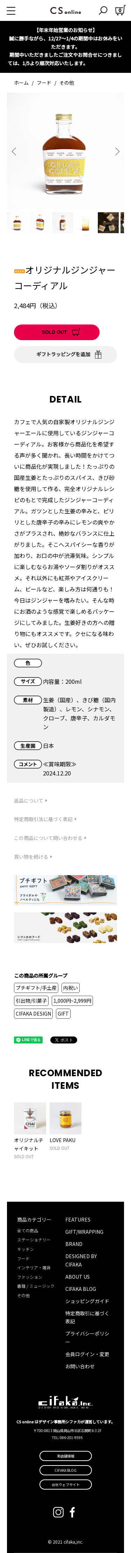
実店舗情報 (65, 1456)
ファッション (29, 1277)
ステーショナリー (34, 1239)
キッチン (25, 1249)
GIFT (63, 1013)
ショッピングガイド (87, 1301)
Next (116, 151)
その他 (66, 82)
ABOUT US (77, 1276)
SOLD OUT (54, 332)
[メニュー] (19, 10)
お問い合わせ (80, 1366)
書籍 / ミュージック (35, 1286)
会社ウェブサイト (66, 1484)
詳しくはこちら (106, 63)
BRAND (73, 1243)
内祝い (70, 987)
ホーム (21, 82)
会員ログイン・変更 (87, 1354)
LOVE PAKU (62, 1140)
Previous (15, 151)
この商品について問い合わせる (48, 837)
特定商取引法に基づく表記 (43, 819)
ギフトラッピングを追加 (63, 354)
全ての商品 (27, 1230)
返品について (28, 800)
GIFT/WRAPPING (84, 1231)
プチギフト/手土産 (36, 987)
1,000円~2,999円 (72, 1000)
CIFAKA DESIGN (33, 1013)
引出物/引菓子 (31, 1000)
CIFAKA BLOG (80, 1288)
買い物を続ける (31, 856)
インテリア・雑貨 (34, 1267)
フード (44, 82)
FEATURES (77, 1219)
